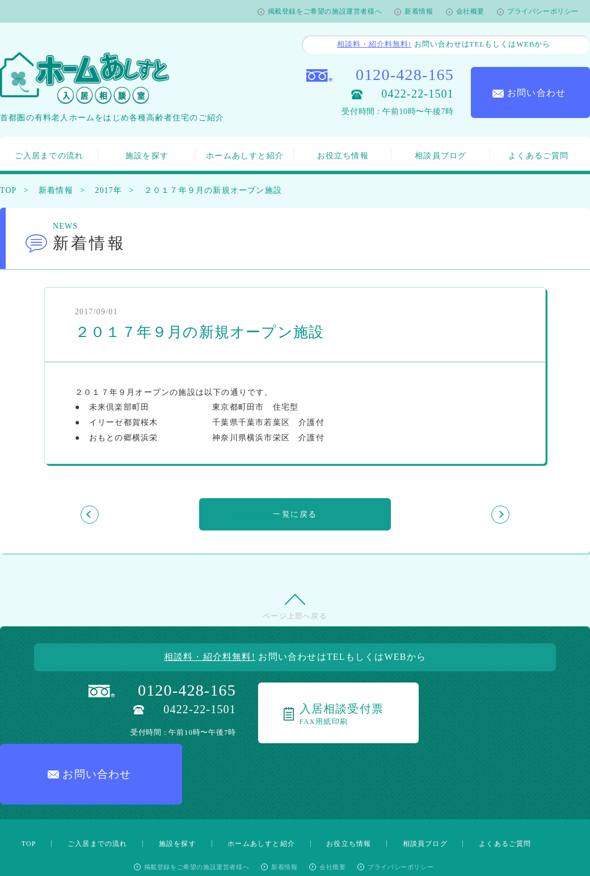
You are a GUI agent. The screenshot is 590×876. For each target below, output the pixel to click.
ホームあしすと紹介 (245, 155)
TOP (8, 190)
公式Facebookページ (244, 833)
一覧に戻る (295, 514)
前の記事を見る (141, 514)
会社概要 (470, 11)
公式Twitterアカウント (342, 833)
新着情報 (418, 11)
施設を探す (146, 155)
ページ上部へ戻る (295, 618)
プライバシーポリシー (543, 11)
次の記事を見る (448, 514)
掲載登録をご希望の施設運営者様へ (325, 11)
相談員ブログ (440, 155)
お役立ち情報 (343, 155)
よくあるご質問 (538, 155)
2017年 (110, 190)
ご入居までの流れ (49, 155)
